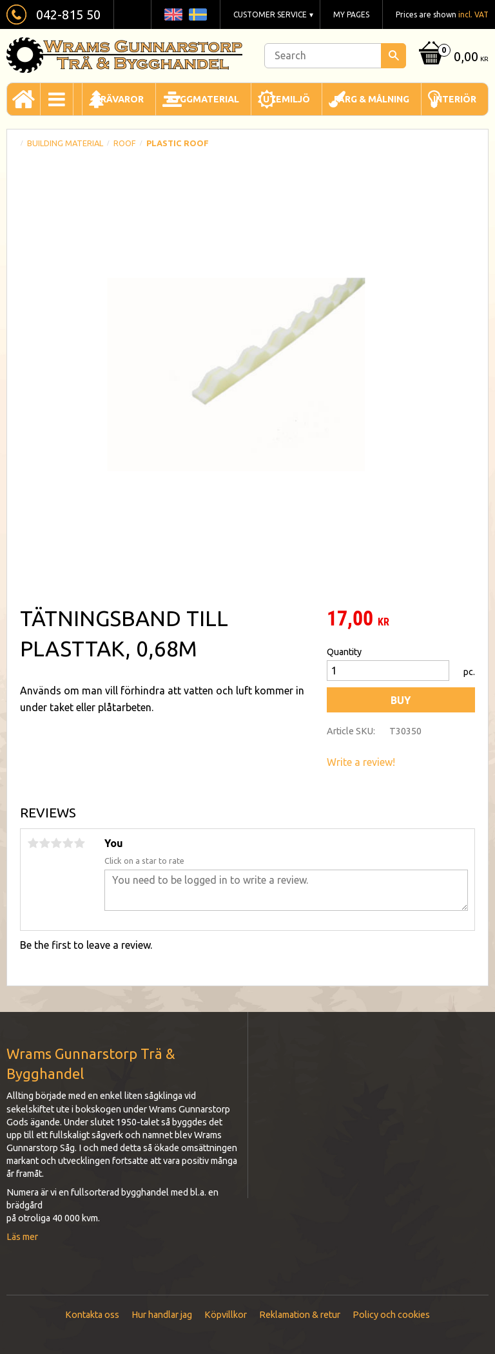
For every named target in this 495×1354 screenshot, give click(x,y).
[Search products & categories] (335, 55)
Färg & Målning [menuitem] (371, 99)
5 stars (79, 843)
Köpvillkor (225, 1315)
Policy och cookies (391, 1315)
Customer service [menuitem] (270, 14)
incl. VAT (473, 14)
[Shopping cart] (452, 57)
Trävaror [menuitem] (119, 99)
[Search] (393, 55)
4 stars (67, 843)
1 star (33, 843)
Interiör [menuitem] (454, 99)
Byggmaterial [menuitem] (203, 99)
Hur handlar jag (161, 1315)
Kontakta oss (92, 1315)
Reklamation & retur (299, 1315)
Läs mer (22, 1237)
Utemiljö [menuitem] (286, 99)
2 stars (44, 843)
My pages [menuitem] (351, 14)
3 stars (56, 843)
